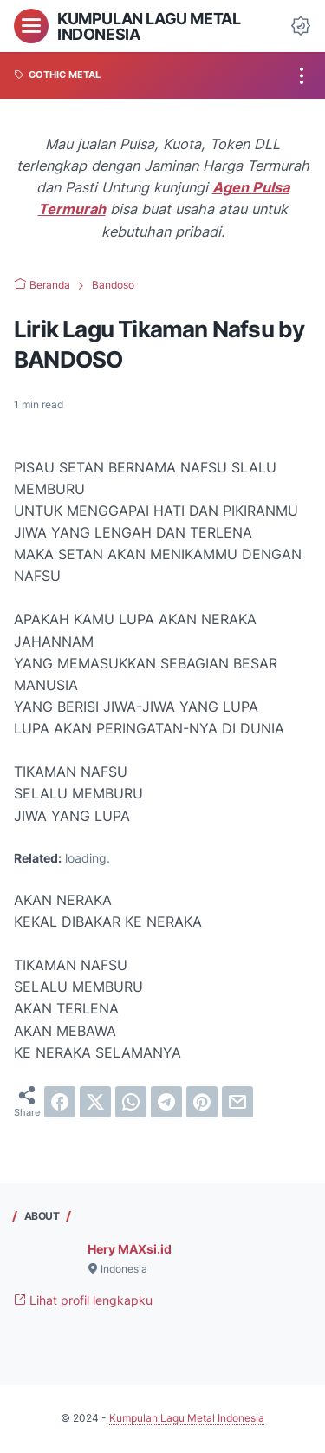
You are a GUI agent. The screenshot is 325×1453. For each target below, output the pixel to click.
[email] (237, 1101)
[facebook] (59, 1101)
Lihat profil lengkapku (83, 1300)
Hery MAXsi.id (130, 1248)
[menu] (31, 26)
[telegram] (166, 1101)
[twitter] (95, 1101)
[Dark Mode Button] (300, 26)
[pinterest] (202, 1101)
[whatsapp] (130, 1101)
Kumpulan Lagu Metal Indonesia (148, 26)
